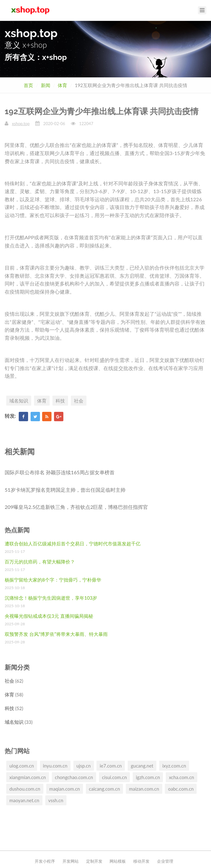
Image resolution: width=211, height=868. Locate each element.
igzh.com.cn (148, 777)
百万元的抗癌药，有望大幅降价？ (40, 561)
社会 (78, 400)
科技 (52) (14, 708)
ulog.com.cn (21, 765)
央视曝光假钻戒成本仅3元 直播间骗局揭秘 (49, 616)
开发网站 (70, 861)
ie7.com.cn (111, 765)
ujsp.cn (83, 765)
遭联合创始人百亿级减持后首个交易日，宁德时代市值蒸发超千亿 (72, 543)
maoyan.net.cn (24, 800)
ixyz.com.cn (174, 765)
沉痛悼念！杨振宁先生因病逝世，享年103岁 (51, 598)
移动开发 (141, 861)
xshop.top (20, 123)
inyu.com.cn (55, 765)
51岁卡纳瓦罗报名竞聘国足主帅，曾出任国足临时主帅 (65, 490)
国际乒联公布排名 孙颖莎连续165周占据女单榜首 (60, 472)
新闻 (45, 85)
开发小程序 (45, 861)
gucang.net (142, 765)
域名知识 (18, 400)
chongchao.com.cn (74, 777)
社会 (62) (14, 681)
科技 (60, 400)
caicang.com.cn (104, 789)
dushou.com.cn (24, 789)
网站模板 (118, 861)
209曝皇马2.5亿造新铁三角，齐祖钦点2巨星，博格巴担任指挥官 (76, 507)
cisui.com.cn (114, 777)
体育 (62, 85)
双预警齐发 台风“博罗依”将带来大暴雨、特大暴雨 (56, 634)
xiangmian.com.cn (27, 777)
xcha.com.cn (181, 777)
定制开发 (94, 861)
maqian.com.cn (64, 789)
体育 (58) (14, 694)
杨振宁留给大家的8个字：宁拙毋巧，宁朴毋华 (53, 580)
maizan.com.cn (144, 789)
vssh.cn (55, 800)
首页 (28, 85)
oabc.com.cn (181, 789)
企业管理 (165, 861)
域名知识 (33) (18, 722)
